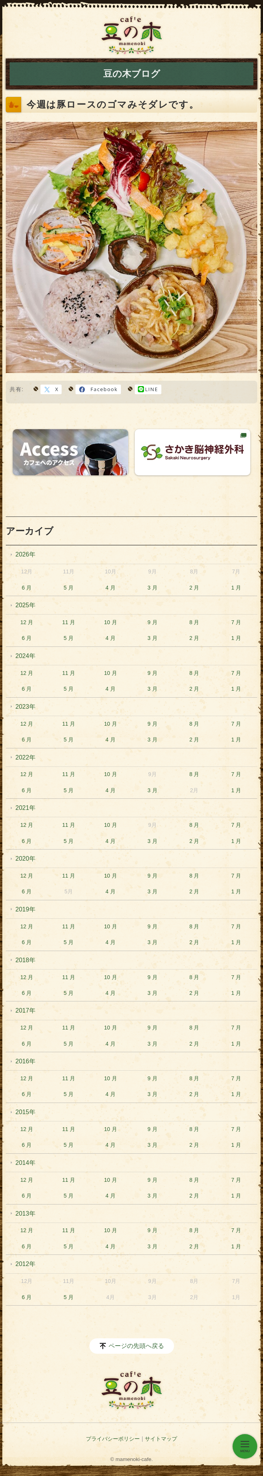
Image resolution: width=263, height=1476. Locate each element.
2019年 (25, 909)
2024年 (25, 656)
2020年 (25, 858)
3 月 (152, 588)
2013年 (25, 1213)
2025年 (25, 605)
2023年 (25, 706)
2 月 (194, 588)
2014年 (25, 1162)
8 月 (194, 622)
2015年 (25, 1112)
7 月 (236, 622)
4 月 (111, 588)
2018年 (25, 960)
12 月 (26, 622)
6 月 (27, 588)
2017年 (25, 1010)
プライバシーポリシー (113, 1439)
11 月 (68, 622)
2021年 (25, 808)
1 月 (236, 588)
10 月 (110, 622)
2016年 (25, 1061)
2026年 (25, 554)
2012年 (25, 1264)
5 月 (69, 588)
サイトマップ (161, 1439)
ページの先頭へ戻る (136, 1346)
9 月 (152, 622)
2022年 (25, 757)
